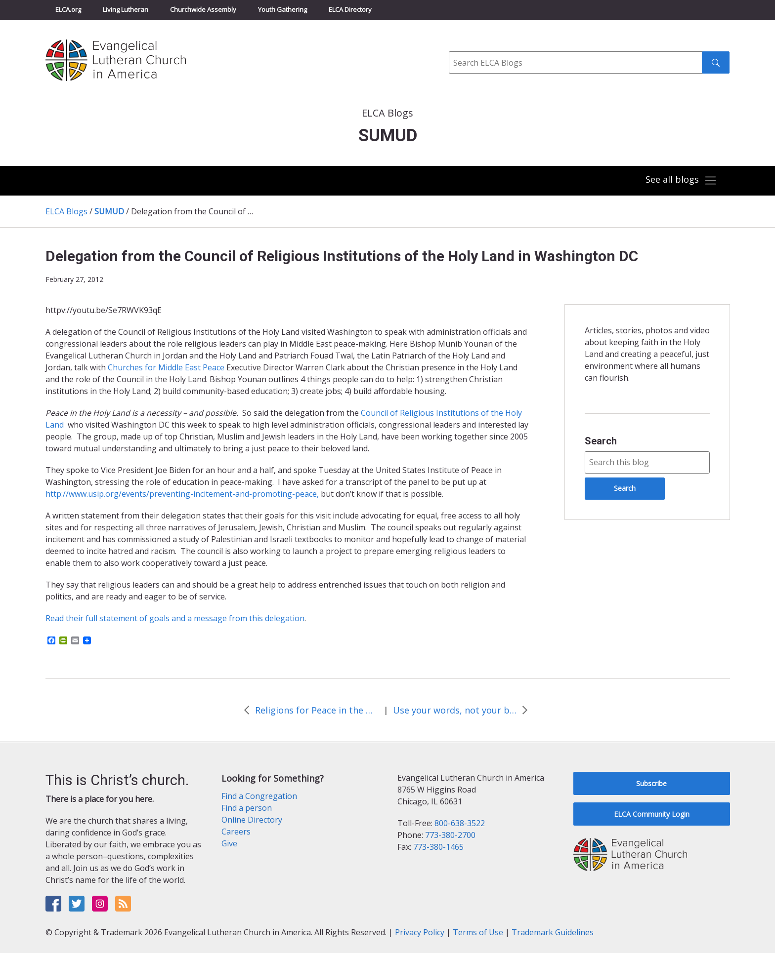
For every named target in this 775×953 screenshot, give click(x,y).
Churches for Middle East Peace (167, 367)
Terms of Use (478, 932)
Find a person (246, 807)
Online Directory (251, 819)
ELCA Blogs (66, 211)
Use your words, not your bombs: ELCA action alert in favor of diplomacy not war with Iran (455, 710)
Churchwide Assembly (203, 9)
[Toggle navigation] (681, 180)
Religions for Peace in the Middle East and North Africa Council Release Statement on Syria (317, 710)
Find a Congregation (259, 796)
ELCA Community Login (651, 814)
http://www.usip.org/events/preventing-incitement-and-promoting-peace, (182, 493)
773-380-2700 (450, 835)
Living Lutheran (125, 9)
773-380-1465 (438, 846)
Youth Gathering (282, 9)
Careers (236, 831)
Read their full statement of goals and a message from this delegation (174, 618)
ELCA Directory (350, 9)
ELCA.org (68, 9)
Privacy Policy (419, 932)
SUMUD (109, 211)
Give (229, 843)
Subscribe (651, 783)
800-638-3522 (459, 823)
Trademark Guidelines (553, 932)
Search (601, 441)
